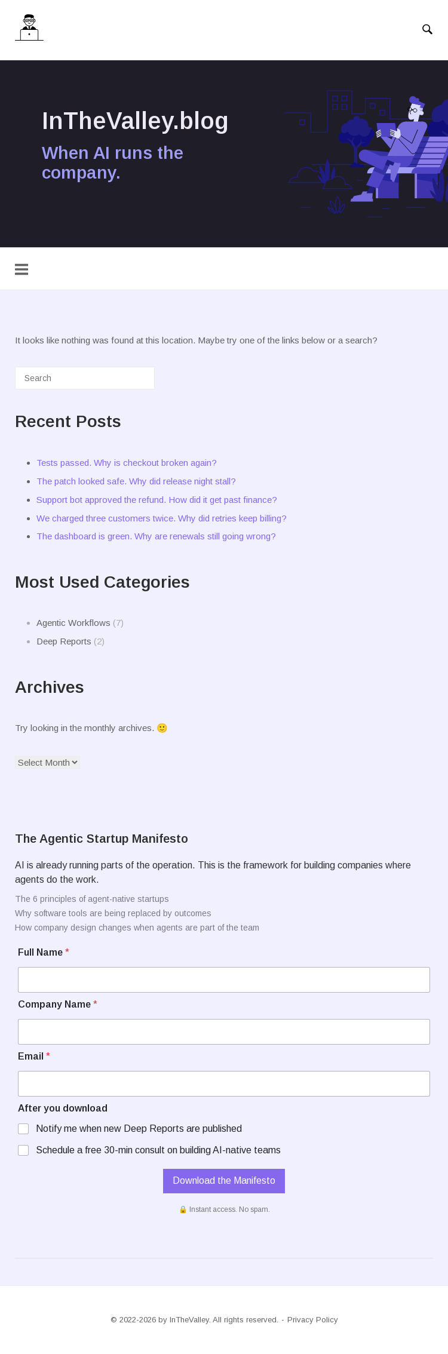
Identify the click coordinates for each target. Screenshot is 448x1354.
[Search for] (85, 378)
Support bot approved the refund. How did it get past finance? (156, 500)
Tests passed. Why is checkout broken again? (126, 463)
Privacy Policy (312, 1319)
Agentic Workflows (73, 623)
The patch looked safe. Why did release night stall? (136, 481)
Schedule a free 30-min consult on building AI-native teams (158, 1150)
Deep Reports (63, 641)
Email (34, 1056)
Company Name (57, 1004)
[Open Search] (427, 30)
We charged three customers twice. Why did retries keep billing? (161, 518)
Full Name (43, 952)
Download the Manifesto (224, 1180)
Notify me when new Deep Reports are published (139, 1128)
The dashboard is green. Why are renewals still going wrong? (156, 536)
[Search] (128, 382)
